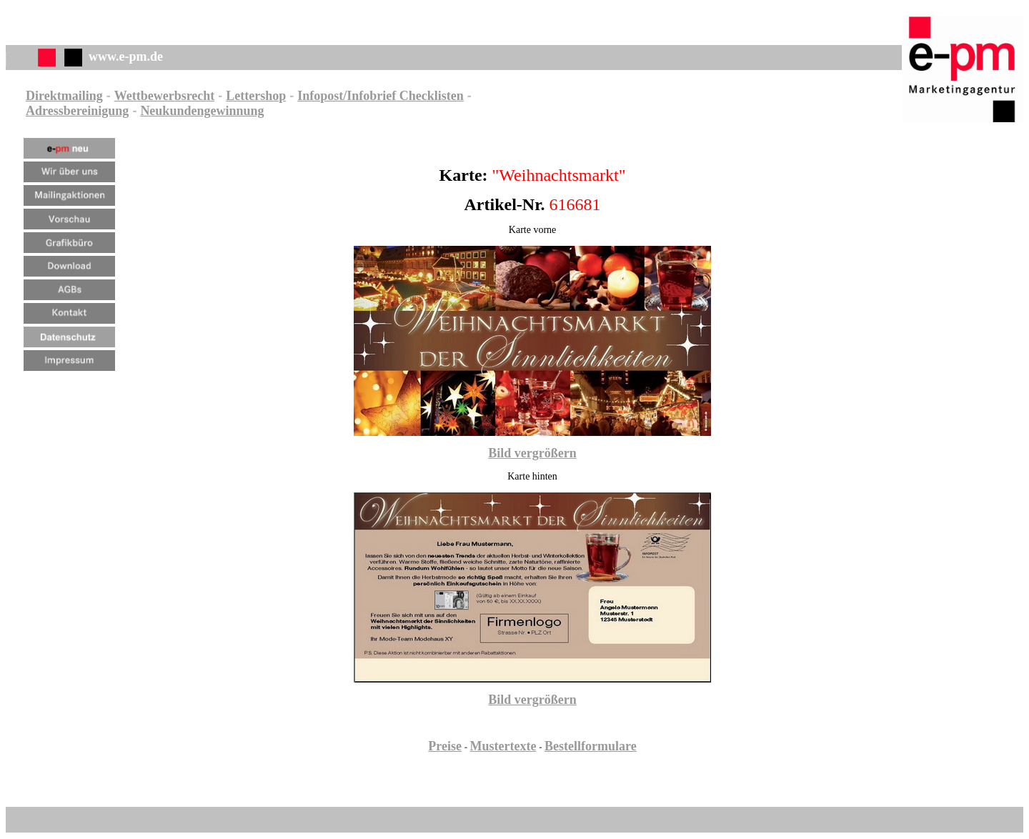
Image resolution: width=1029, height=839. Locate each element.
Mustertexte (503, 746)
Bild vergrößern (532, 453)
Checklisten (430, 96)
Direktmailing (64, 96)
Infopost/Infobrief (346, 96)
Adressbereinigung (77, 111)
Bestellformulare (591, 746)
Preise (445, 746)
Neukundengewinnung (202, 111)
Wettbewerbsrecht (164, 96)
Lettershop (256, 96)
